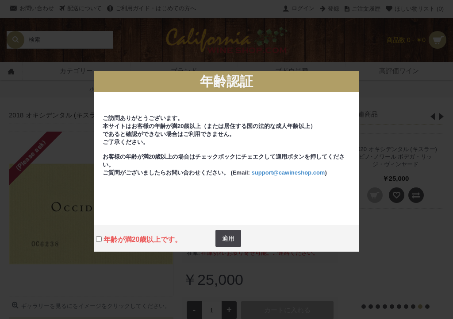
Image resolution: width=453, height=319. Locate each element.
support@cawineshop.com (288, 172)
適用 (228, 238)
